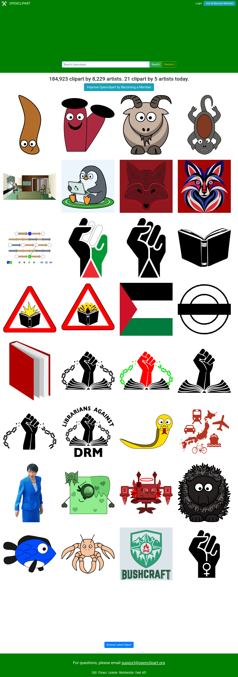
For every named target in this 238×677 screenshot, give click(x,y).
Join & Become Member (219, 3)
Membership (126, 672)
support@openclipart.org (143, 663)
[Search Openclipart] (106, 64)
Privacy (102, 672)
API (144, 672)
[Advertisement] (119, 34)
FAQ (94, 672)
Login (198, 3)
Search (156, 64)
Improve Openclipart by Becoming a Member (119, 87)
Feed (138, 672)
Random (169, 64)
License (112, 672)
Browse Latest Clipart (119, 644)
